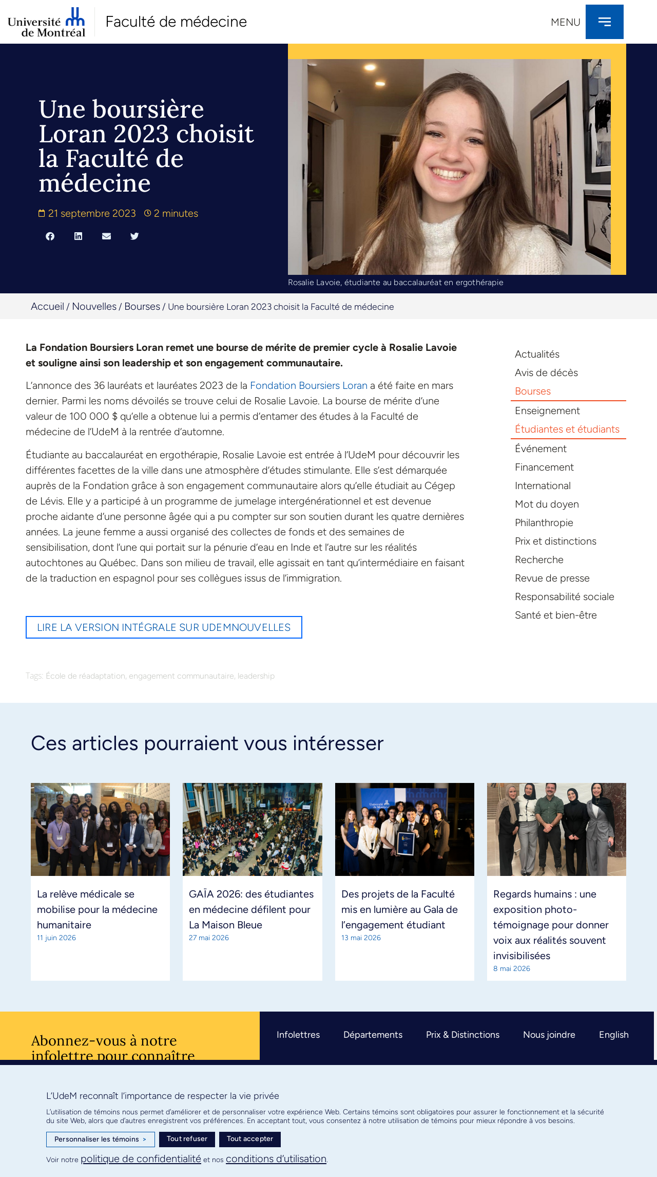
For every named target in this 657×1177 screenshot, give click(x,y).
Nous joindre (549, 1034)
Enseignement (547, 410)
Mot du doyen (547, 504)
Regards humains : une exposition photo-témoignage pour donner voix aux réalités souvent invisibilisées (551, 925)
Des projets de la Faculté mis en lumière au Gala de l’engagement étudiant (399, 909)
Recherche (539, 559)
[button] (50, 235)
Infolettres (298, 1034)
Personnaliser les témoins (100, 1139)
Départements (372, 1034)
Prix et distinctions (555, 541)
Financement (544, 467)
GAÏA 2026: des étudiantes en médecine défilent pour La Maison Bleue (251, 909)
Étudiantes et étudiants (567, 429)
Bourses (142, 306)
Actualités (537, 354)
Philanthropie (544, 522)
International (543, 485)
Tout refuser (187, 1138)
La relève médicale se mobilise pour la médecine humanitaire (97, 909)
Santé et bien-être (556, 615)
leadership (256, 676)
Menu (566, 22)
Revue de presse (552, 578)
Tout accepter (250, 1138)
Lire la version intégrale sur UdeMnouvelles (164, 627)
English (614, 1034)
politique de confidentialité (141, 1158)
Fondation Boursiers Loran (309, 385)
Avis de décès (546, 372)
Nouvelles (94, 306)
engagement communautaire (181, 676)
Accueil (47, 306)
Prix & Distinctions (462, 1034)
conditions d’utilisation (276, 1158)
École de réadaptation (85, 676)
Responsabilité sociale (564, 596)
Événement (541, 448)
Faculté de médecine (176, 21)
